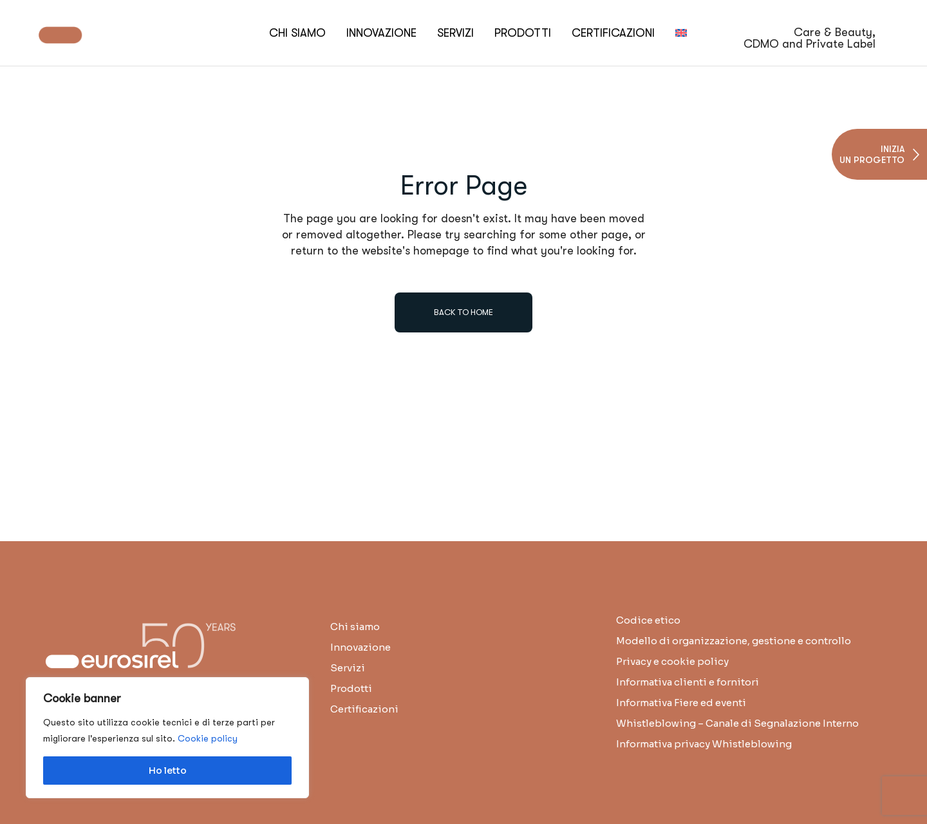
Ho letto (168, 770)
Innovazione (360, 647)
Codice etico (648, 620)
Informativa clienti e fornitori (687, 682)
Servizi (347, 668)
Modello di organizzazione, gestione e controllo (733, 641)
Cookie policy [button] (208, 738)
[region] (167, 737)
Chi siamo (355, 626)
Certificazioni (364, 709)
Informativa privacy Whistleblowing (704, 744)
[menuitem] (681, 33)
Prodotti (351, 688)
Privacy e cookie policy (672, 661)
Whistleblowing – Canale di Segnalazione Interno (737, 723)
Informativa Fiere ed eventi (681, 702)
